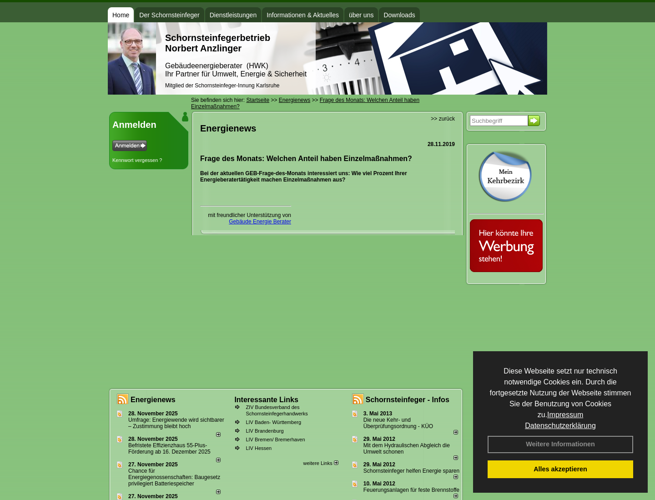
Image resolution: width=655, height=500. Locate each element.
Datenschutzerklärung (560, 425)
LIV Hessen (259, 448)
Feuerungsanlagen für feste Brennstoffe (411, 490)
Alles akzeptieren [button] (560, 469)
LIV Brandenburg (264, 431)
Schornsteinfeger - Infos (407, 400)
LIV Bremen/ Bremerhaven (275, 439)
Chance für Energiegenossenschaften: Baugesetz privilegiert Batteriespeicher (174, 477)
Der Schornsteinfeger (169, 15)
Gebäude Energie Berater (260, 221)
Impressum (565, 415)
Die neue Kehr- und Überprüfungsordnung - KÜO (398, 423)
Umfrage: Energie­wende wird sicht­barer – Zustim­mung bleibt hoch (176, 423)
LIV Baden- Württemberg (273, 422)
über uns (361, 15)
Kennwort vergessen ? (137, 160)
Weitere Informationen (560, 444)
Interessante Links (266, 400)
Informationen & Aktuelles (303, 15)
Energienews (153, 400)
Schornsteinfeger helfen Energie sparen (411, 471)
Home (120, 15)
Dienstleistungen (233, 15)
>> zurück (443, 119)
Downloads (399, 15)
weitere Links (320, 463)
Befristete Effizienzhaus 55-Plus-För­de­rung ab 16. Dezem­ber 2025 (169, 448)
